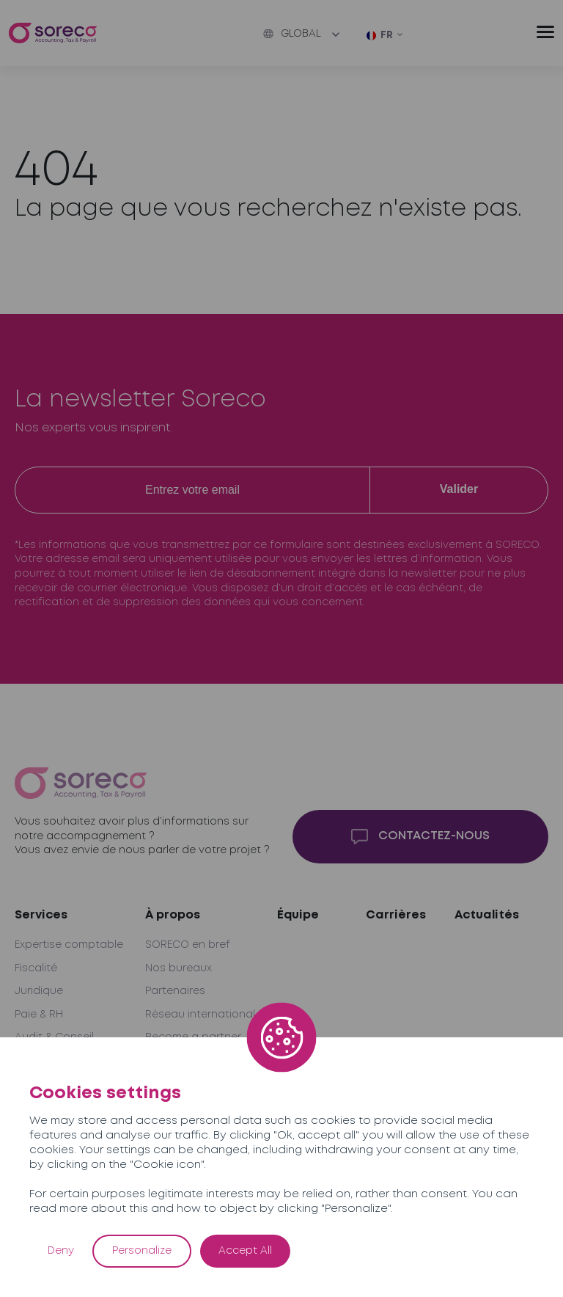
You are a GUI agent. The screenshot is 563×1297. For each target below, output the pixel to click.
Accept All (245, 1250)
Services (41, 915)
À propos (172, 915)
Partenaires (175, 991)
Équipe (298, 915)
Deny (61, 1250)
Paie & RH (39, 1014)
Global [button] (292, 33)
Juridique (39, 991)
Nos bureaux (178, 968)
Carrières (396, 915)
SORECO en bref (187, 944)
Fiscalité (36, 968)
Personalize (142, 1250)
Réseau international (200, 1014)
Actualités (487, 915)
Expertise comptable (69, 944)
